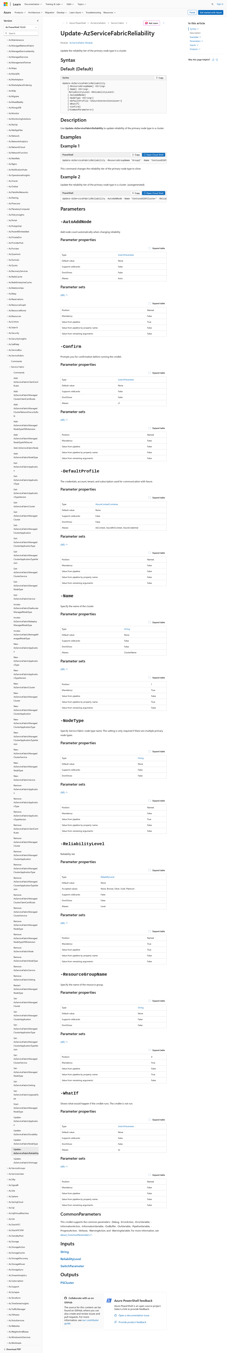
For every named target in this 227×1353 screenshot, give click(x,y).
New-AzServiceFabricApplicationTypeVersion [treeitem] (26, 663)
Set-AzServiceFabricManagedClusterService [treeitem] (25, 1048)
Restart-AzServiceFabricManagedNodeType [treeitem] (25, 978)
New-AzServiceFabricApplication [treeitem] (26, 637)
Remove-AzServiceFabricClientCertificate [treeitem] (26, 818)
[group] (113, 160)
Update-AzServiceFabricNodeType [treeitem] (26, 1131)
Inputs (194, 45)
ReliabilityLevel (107, 876)
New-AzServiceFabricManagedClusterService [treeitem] (25, 742)
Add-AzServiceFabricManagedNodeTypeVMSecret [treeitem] (25, 428)
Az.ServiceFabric (98, 22)
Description (195, 32)
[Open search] (212, 4)
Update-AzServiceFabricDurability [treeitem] (25, 1121)
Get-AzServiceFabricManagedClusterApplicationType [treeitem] (25, 531)
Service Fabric (117, 22)
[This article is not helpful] (217, 60)
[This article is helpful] (213, 60)
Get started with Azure (211, 12)
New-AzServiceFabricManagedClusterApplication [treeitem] (25, 699)
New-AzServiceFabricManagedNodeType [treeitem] (25, 756)
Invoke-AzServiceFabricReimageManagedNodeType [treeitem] (26, 624)
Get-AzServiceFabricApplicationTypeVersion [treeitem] (26, 482)
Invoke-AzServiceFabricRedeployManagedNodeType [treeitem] (25, 610)
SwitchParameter (126, 254)
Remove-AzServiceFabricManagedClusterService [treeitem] (25, 901)
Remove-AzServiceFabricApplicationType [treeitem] (26, 792)
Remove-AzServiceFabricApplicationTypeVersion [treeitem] (26, 805)
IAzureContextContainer (106, 504)
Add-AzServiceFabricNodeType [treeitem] (26, 444)
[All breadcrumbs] (63, 23)
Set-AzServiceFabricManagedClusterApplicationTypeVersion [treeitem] (26, 1033)
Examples (195, 37)
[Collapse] (38, 20)
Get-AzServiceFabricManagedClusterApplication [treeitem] (25, 518)
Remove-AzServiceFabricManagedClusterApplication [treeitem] (25, 844)
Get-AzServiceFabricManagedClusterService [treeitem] (25, 561)
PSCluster (67, 1282)
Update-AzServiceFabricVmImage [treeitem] (25, 1150)
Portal (192, 12)
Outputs (195, 49)
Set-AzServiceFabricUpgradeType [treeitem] (26, 1084)
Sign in (220, 3)
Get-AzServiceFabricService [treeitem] (24, 586)
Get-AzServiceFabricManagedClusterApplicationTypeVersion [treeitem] (26, 546)
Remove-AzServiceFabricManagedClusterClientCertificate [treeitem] (25, 888)
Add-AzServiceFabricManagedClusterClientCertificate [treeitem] (25, 384)
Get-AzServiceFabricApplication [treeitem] (26, 456)
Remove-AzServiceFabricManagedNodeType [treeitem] (25, 914)
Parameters (196, 41)
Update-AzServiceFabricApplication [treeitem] (26, 1110)
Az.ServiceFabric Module (81, 42)
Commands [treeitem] (16, 350)
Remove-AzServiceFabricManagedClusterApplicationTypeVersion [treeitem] (26, 873)
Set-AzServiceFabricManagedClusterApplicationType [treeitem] (25, 1018)
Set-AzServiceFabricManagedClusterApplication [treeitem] (25, 1005)
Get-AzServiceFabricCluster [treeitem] (24, 493)
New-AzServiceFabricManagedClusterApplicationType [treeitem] (25, 712)
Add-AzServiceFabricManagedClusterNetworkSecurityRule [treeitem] (26, 399)
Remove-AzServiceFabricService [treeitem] (24, 957)
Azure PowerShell (77, 22)
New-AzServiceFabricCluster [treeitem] (24, 674)
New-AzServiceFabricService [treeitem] (24, 767)
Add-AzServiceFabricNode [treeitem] (26, 437)
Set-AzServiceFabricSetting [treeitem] (24, 1072)
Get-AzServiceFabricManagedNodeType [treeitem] (25, 575)
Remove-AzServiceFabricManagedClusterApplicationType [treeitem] (25, 857)
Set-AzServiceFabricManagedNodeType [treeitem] (25, 1061)
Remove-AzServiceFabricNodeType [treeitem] (26, 948)
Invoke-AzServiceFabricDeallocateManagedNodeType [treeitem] (26, 597)
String (127, 628)
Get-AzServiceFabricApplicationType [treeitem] (26, 469)
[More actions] (164, 23)
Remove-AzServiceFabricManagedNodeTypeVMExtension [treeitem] (25, 927)
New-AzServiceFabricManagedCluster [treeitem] (25, 686)
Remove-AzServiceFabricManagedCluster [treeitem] (25, 831)
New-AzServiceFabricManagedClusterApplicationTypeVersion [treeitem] (26, 727)
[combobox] (21, 27)
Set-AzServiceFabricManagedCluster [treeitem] (25, 991)
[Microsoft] (6, 4)
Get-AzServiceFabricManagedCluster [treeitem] (25, 505)
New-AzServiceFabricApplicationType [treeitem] (26, 650)
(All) (64, 295)
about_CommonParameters (75, 1234)
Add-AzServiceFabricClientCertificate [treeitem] (26, 371)
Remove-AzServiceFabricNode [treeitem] (23, 939)
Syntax (194, 28)
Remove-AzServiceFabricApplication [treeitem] (26, 778)
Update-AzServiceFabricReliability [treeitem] (26, 1140)
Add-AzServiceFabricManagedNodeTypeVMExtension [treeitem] (25, 414)
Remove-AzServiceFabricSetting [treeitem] (24, 967)
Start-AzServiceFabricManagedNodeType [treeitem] (25, 1097)
